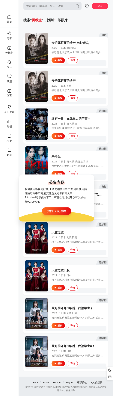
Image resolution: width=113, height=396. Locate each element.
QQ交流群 (96, 382)
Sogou (69, 382)
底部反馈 (82, 382)
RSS (35, 382)
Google (57, 382)
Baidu (46, 382)
